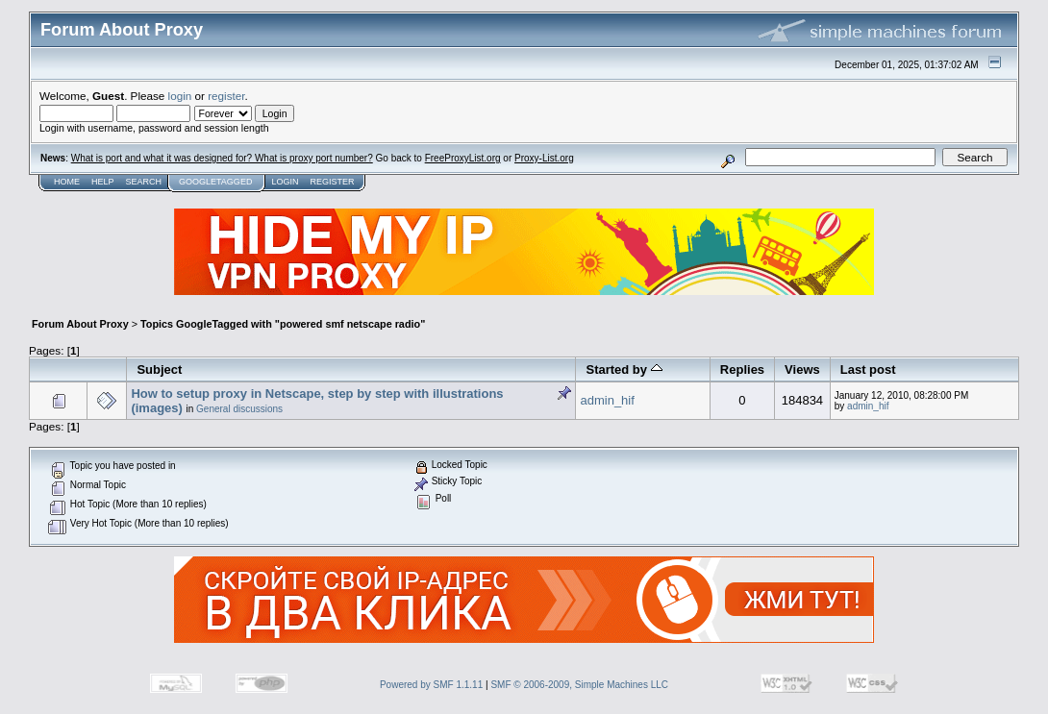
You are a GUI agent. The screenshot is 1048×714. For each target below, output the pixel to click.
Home (67, 181)
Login (284, 181)
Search (144, 181)
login (180, 95)
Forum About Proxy (80, 324)
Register (332, 181)
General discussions (239, 409)
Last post (868, 369)
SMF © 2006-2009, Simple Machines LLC (579, 684)
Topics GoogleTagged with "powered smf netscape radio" (282, 324)
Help (102, 181)
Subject (159, 369)
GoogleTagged (215, 181)
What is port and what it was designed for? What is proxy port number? (222, 158)
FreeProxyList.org (463, 158)
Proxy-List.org (544, 158)
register (226, 95)
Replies (742, 369)
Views (802, 369)
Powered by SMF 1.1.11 (431, 684)
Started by (623, 369)
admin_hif (607, 400)
